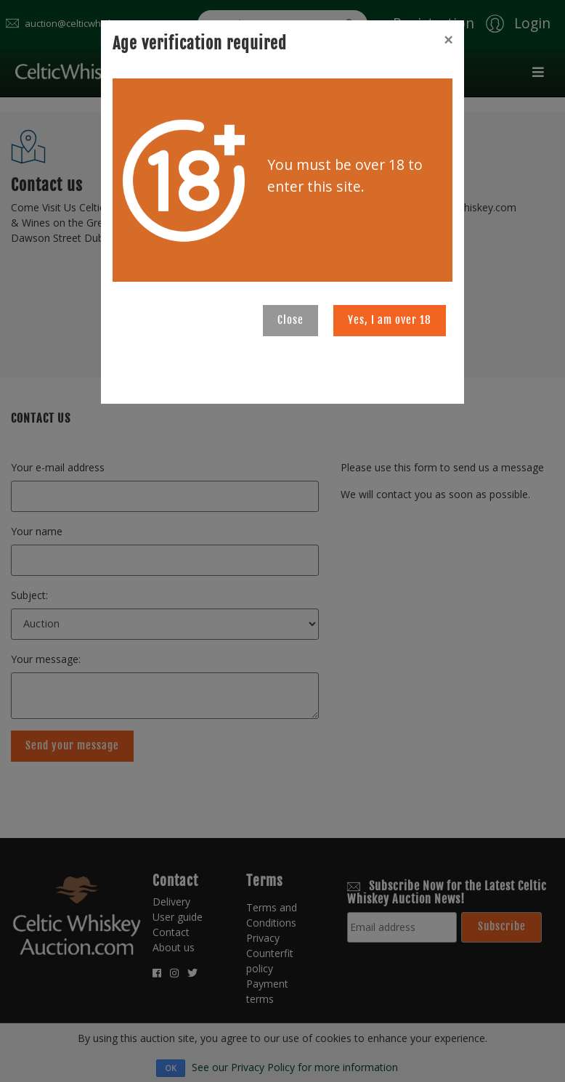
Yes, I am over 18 (389, 320)
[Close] (448, 40)
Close (290, 320)
